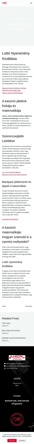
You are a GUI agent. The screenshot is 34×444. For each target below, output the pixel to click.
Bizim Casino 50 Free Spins (11, 330)
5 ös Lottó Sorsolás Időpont (11, 172)
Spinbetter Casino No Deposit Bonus (14, 338)
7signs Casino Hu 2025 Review (12, 93)
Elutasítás (22, 440)
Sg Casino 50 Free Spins (10, 219)
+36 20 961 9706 (11, 368)
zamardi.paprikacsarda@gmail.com (18, 366)
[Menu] (31, 3)
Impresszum (17, 383)
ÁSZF (17, 386)
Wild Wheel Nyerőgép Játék (11, 90)
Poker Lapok (6, 323)
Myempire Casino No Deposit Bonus (14, 175)
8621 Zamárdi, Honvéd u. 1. (15, 364)
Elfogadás (12, 440)
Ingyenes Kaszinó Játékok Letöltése (14, 88)
